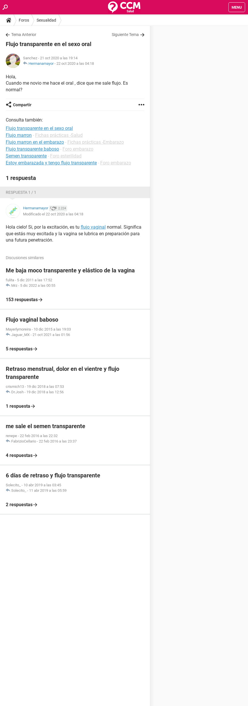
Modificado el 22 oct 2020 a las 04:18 (53, 214)
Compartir (22, 105)
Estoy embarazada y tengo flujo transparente (51, 163)
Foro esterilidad (66, 156)
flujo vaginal (93, 227)
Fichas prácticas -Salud (59, 135)
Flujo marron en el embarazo (35, 142)
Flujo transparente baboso (32, 149)
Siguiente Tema (125, 34)
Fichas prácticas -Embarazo (95, 142)
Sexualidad (46, 20)
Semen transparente (26, 156)
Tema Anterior (23, 34)
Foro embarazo (78, 149)
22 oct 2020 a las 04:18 (75, 63)
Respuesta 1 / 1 (21, 192)
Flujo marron (19, 135)
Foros (24, 20)
